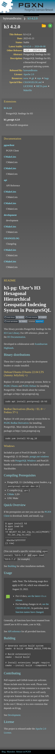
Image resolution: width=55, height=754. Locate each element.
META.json (41, 86)
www (25, 78)
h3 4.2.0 (33, 18)
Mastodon (11, 752)
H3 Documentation (16, 337)
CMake (10, 494)
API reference (14, 631)
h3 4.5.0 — (34, 46)
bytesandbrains (12, 18)
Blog (3, 752)
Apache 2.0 (28, 74)
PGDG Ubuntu (11, 386)
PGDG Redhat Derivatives (16, 423)
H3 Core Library (11, 333)
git (33, 78)
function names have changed (29, 612)
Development (14, 715)
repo (39, 78)
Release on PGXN (23, 752)
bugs (46, 78)
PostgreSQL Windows (25, 460)
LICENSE (28, 86)
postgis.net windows (39, 456)
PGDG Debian (29, 386)
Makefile (27, 90)
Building (12, 566)
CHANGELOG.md (32, 82)
